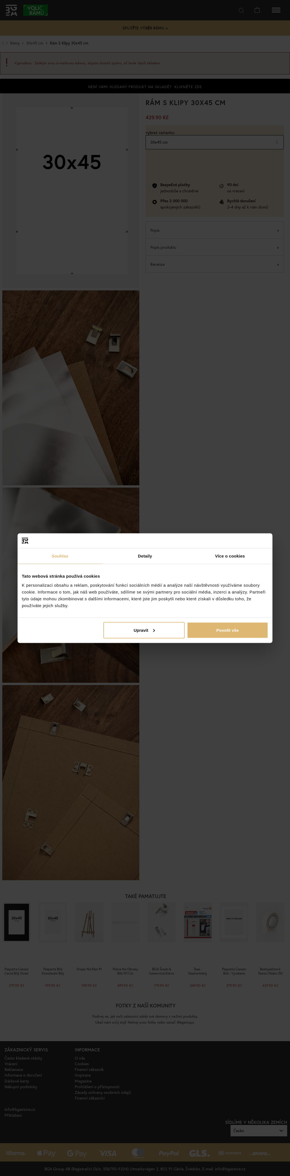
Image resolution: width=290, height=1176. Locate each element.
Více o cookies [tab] (230, 556)
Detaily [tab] (145, 556)
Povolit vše (227, 630)
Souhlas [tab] (60, 556)
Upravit (144, 630)
